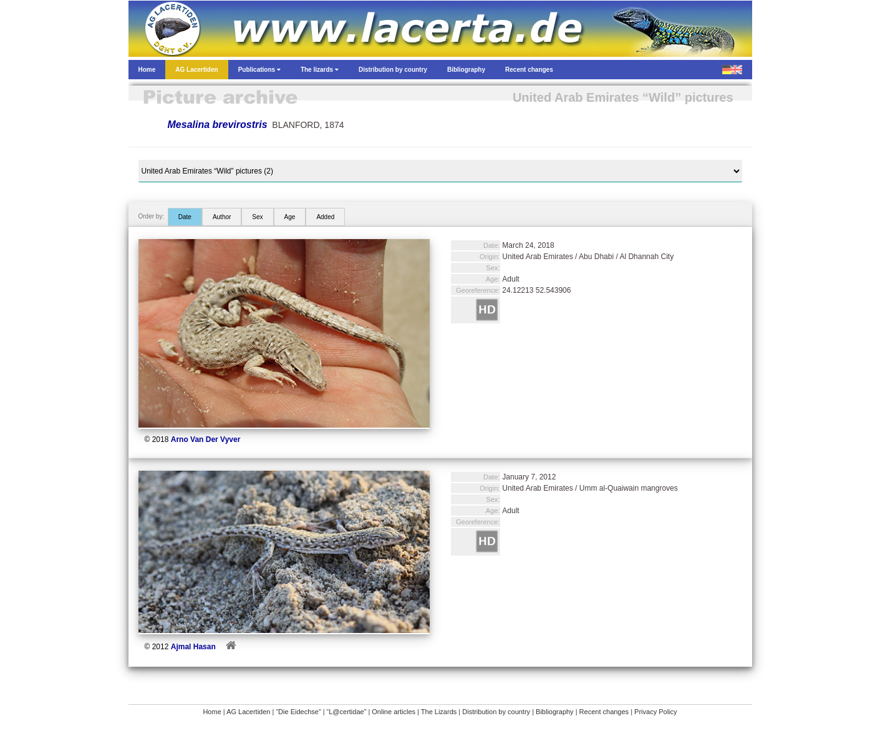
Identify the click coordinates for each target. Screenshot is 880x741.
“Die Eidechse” (298, 711)
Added (325, 216)
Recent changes (604, 711)
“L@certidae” (347, 711)
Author (222, 216)
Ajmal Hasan (193, 646)
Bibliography (555, 711)
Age (290, 216)
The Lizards (439, 711)
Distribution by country (496, 711)
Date (184, 216)
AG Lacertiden (248, 711)
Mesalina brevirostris (218, 124)
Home (212, 711)
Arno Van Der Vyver (206, 439)
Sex (257, 216)
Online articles (393, 711)
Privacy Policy (655, 711)
